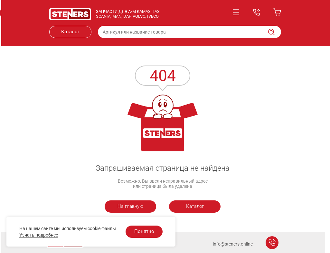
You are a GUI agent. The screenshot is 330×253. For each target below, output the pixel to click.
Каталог (70, 32)
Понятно (144, 231)
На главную (130, 206)
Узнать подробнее (38, 235)
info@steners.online (233, 244)
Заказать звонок (272, 243)
